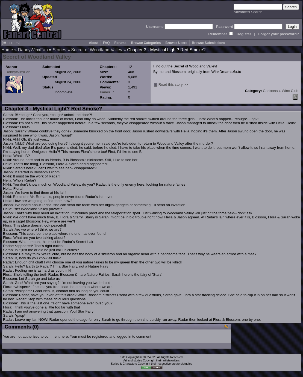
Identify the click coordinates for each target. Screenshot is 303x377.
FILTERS (11, 42)
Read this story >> (173, 84)
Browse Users (176, 43)
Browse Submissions (208, 43)
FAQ (106, 43)
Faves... (106, 92)
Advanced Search (248, 12)
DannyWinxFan (33, 50)
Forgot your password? (278, 34)
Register (244, 34)
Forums (120, 43)
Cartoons (270, 91)
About (93, 43)
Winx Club (290, 91)
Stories (59, 50)
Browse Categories (146, 43)
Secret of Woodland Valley (96, 50)
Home (7, 50)
